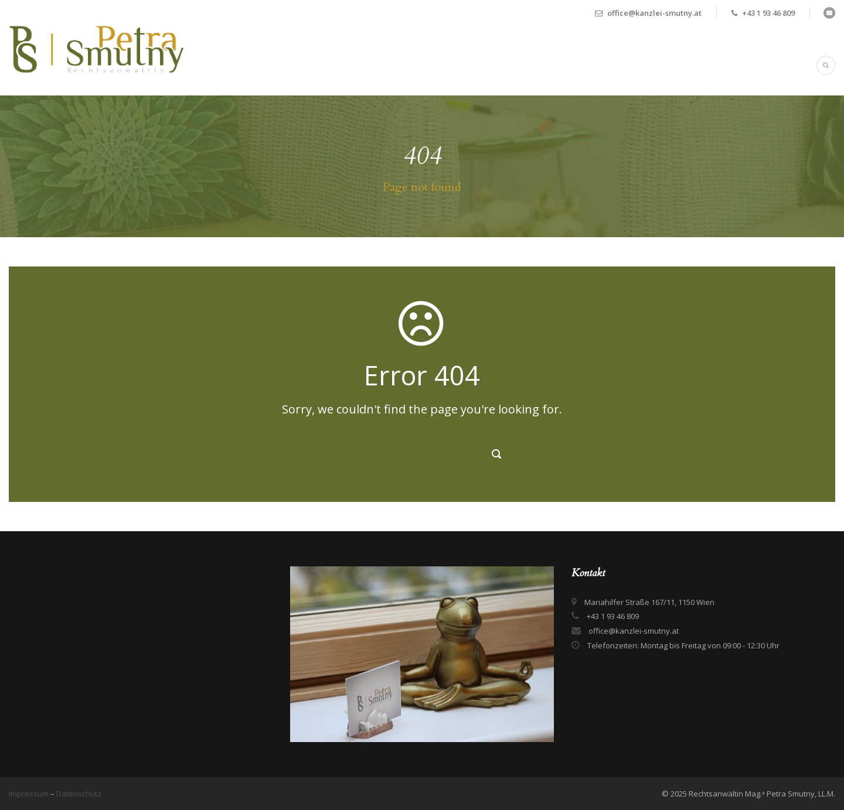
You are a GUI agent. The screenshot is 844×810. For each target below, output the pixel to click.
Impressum (29, 793)
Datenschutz (78, 793)
